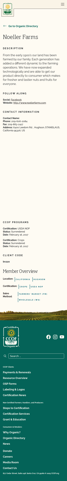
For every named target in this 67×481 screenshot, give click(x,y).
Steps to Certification (16, 408)
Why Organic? (12, 432)
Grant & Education (14, 419)
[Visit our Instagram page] (55, 336)
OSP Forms (9, 383)
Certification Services (16, 413)
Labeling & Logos (14, 389)
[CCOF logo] (7, 9)
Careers (8, 456)
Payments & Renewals (17, 372)
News (6, 443)
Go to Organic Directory (20, 26)
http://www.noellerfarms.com (29, 102)
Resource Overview (15, 378)
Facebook (16, 99)
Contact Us (10, 468)
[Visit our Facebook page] (48, 336)
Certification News (14, 395)
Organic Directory (14, 438)
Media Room (11, 462)
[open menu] (63, 4)
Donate (7, 450)
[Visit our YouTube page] (62, 336)
